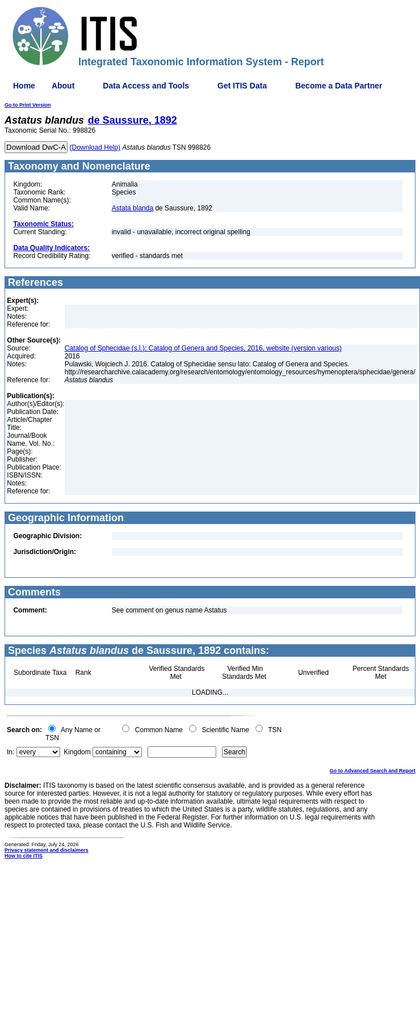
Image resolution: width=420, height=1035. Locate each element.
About (63, 85)
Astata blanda (132, 208)
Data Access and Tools (146, 85)
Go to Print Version (28, 105)
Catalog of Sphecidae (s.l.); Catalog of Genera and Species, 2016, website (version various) (203, 348)
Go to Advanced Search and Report (372, 771)
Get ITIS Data (242, 85)
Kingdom (77, 752)
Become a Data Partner (338, 85)
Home (24, 85)
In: (10, 752)
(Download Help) (95, 147)
